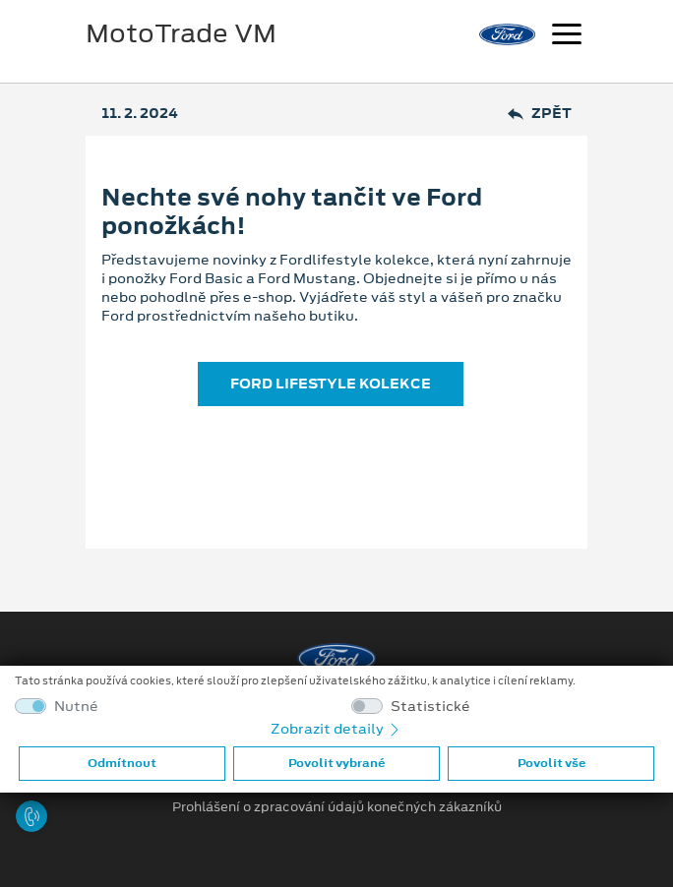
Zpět (540, 113)
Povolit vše (551, 763)
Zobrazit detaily (336, 729)
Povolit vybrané (336, 763)
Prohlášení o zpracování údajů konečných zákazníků (337, 807)
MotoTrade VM (181, 33)
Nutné (76, 706)
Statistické (430, 706)
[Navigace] (566, 36)
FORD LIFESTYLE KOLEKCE (330, 383)
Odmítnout (122, 763)
